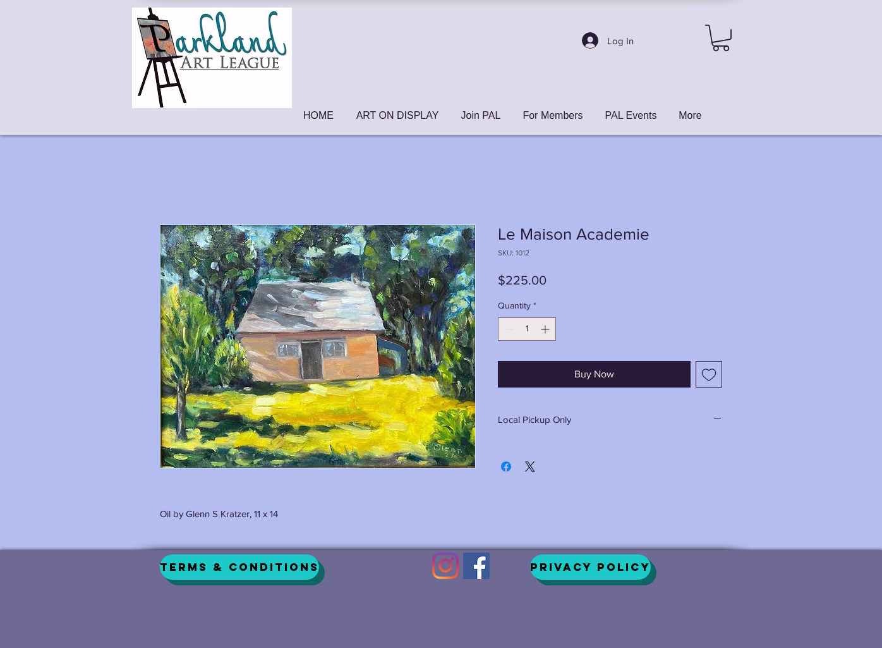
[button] (721, 38)
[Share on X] (530, 466)
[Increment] (546, 329)
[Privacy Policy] (590, 567)
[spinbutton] (527, 329)
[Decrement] (508, 329)
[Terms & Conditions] (239, 567)
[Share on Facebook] (506, 466)
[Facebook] (476, 566)
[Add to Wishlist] (709, 374)
